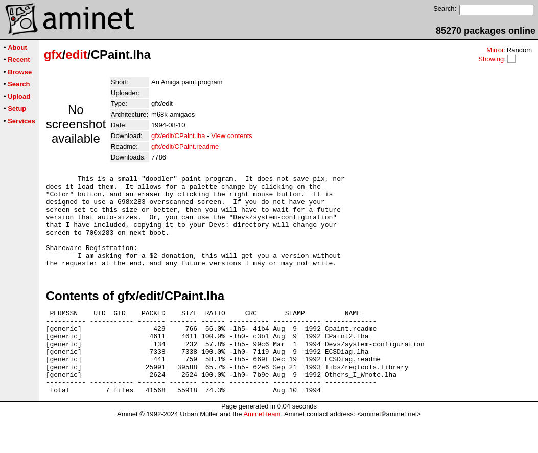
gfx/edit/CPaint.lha (178, 136)
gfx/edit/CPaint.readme (185, 146)
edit (76, 54)
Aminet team (261, 449)
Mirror (495, 50)
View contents (231, 136)
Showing (491, 59)
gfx (53, 54)
